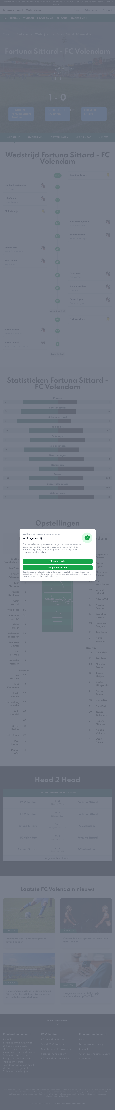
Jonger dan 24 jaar (57, 568)
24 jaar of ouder (57, 561)
